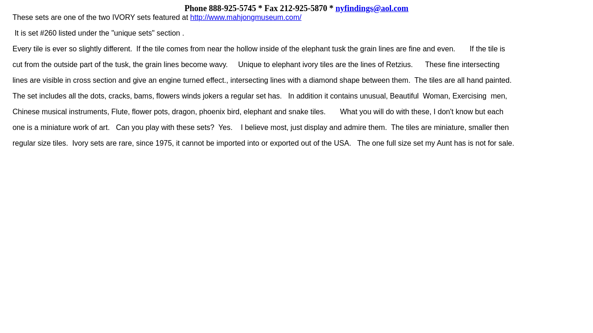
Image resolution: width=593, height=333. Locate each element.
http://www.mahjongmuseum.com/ (246, 17)
